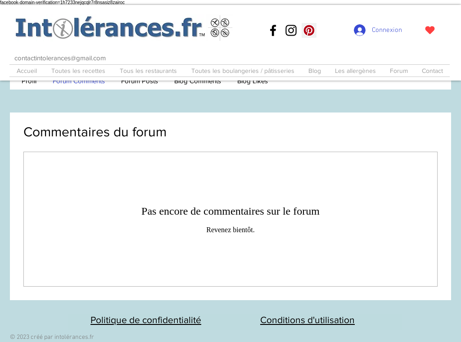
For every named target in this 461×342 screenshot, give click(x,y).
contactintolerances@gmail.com (60, 58)
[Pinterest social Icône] (309, 30)
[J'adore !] (430, 30)
